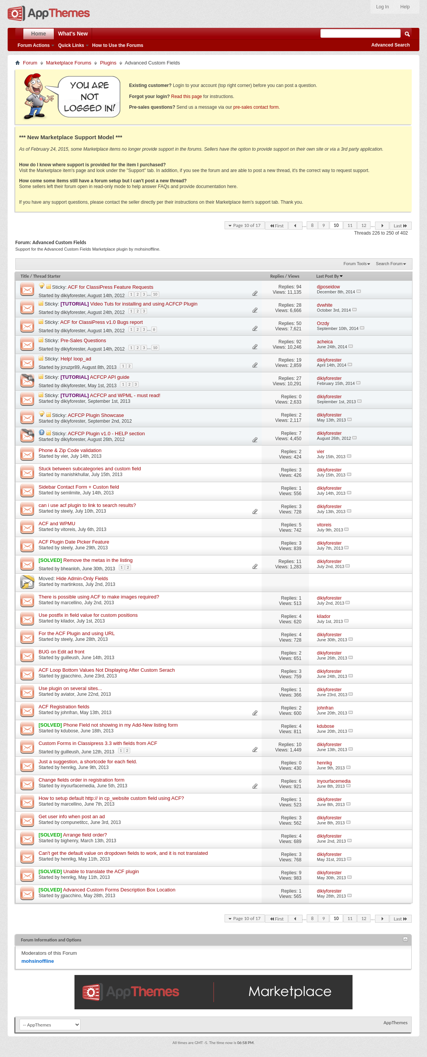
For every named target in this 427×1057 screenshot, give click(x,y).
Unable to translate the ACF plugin (101, 871)
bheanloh (70, 568)
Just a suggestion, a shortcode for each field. (88, 761)
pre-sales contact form (256, 107)
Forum (30, 63)
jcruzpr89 (70, 367)
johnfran (69, 712)
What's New (73, 34)
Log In (382, 7)
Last (401, 225)
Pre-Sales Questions (83, 340)
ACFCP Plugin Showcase (96, 415)
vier (64, 456)
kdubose (69, 731)
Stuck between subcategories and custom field (90, 468)
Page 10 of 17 (246, 225)
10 (336, 225)
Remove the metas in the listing (98, 560)
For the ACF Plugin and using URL (77, 633)
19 (298, 360)
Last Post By (329, 276)
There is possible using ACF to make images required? (99, 597)
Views (293, 276)
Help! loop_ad (76, 359)
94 (298, 287)
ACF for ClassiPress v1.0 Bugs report (101, 322)
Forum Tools (355, 263)
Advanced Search (390, 45)
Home (38, 34)
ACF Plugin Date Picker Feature (74, 542)
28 (298, 305)
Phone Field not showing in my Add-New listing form (120, 725)
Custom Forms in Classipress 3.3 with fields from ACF (98, 743)
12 (363, 225)
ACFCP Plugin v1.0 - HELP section (106, 433)
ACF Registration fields (64, 706)
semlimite (70, 493)
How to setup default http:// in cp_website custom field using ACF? (111, 798)
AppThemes (395, 1022)
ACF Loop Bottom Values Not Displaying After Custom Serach (107, 670)
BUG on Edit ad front (61, 652)
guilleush (70, 657)
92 (298, 341)
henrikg (68, 767)
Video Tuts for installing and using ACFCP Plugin (143, 304)
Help (405, 7)
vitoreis (68, 529)
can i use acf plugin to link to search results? (87, 505)
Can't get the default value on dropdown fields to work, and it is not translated (123, 853)
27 (298, 378)
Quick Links (71, 45)
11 (350, 225)
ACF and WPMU (57, 523)
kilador (67, 621)
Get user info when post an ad (72, 816)
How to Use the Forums (117, 45)
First (276, 225)
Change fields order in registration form (82, 780)
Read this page (186, 96)
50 (298, 323)
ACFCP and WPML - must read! (125, 395)
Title (25, 276)
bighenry (69, 840)
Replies (277, 276)
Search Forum (389, 263)
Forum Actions (34, 45)
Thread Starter (47, 276)
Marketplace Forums (68, 63)
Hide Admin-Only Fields (82, 578)
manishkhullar (75, 474)
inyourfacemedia (77, 785)
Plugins (108, 63)
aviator (67, 694)
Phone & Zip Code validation (70, 450)
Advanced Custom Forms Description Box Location (119, 890)
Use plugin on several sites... (70, 688)
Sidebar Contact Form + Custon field (79, 487)
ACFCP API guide (109, 377)
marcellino (71, 602)
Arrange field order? (85, 835)
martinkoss (72, 584)
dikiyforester (73, 295)
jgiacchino (71, 676)
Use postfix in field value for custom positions (88, 615)
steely (66, 511)
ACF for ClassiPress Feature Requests (110, 287)
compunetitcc (74, 822)
